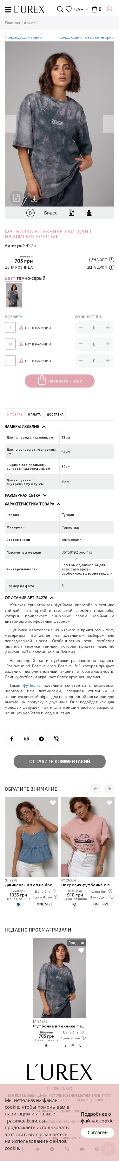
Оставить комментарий (59, 761)
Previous (10, 124)
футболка (32, 685)
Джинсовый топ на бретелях (31, 884)
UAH (78, 9)
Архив (30, 22)
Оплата (34, 414)
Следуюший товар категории (86, 37)
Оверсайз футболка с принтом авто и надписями (88, 884)
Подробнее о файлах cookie (97, 1117)
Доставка (55, 414)
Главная (12, 22)
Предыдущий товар (23, 37)
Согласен (98, 1132)
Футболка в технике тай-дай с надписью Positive (59, 1025)
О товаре (14, 414)
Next (108, 124)
